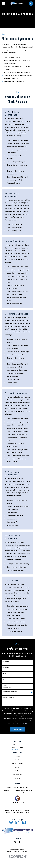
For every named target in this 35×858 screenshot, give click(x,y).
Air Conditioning (17, 760)
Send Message (17, 729)
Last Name (6, 667)
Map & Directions (17, 750)
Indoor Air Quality (17, 763)
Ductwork (17, 767)
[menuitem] (9, 851)
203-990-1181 (17, 823)
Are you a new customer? (10, 691)
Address (5, 685)
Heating (17, 756)
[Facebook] (20, 842)
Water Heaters (17, 774)
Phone (4, 673)
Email (4, 679)
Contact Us (17, 778)
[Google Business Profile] (15, 842)
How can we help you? (9, 697)
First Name (6, 661)
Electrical (17, 771)
